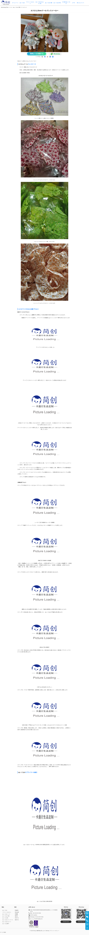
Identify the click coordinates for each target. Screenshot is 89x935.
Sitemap (47, 930)
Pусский (17, 912)
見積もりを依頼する (37, 54)
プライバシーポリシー (54, 930)
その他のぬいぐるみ (66, 2)
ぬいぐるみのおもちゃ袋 (40, 2)
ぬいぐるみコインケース (7, 919)
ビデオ (73, 2)
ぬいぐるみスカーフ (6, 921)
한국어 (16, 916)
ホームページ (15, 2)
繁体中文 (17, 919)
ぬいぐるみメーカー (28, 844)
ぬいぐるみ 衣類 (16, 7)
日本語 (16, 914)
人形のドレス (34, 314)
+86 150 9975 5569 (37, 913)
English (16, 910)
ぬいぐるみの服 (48, 2)
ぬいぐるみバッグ (6, 914)
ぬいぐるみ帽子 (5, 923)
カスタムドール (23, 64)
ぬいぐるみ (22, 2)
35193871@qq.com (38, 918)
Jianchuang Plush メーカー (6, 7)
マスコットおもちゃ (30, 2)
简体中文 (17, 917)
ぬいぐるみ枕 (5, 917)
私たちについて (80, 2)
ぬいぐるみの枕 (57, 2)
